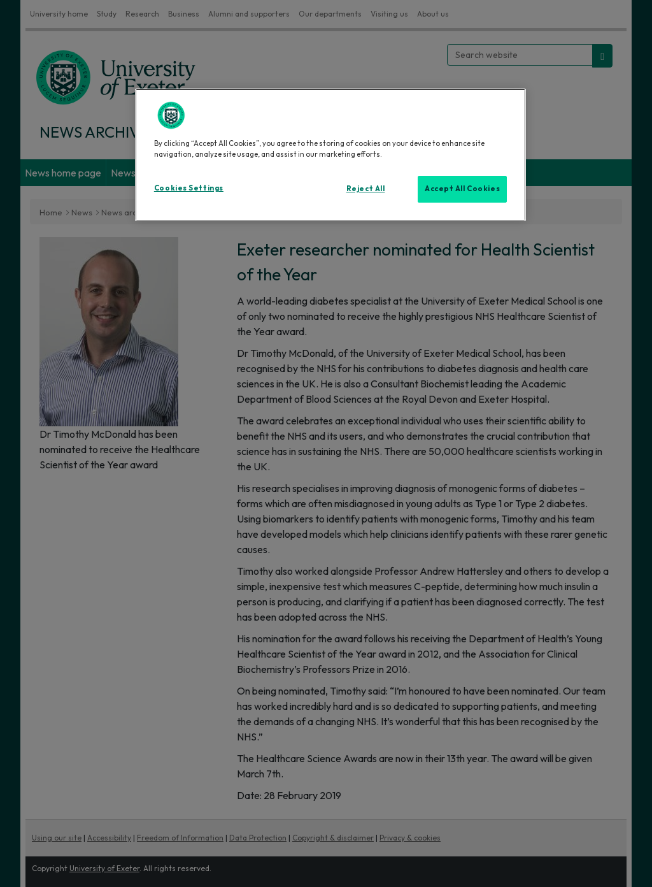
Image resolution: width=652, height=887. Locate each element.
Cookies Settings (188, 188)
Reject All (365, 188)
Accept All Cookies (462, 188)
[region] (330, 155)
